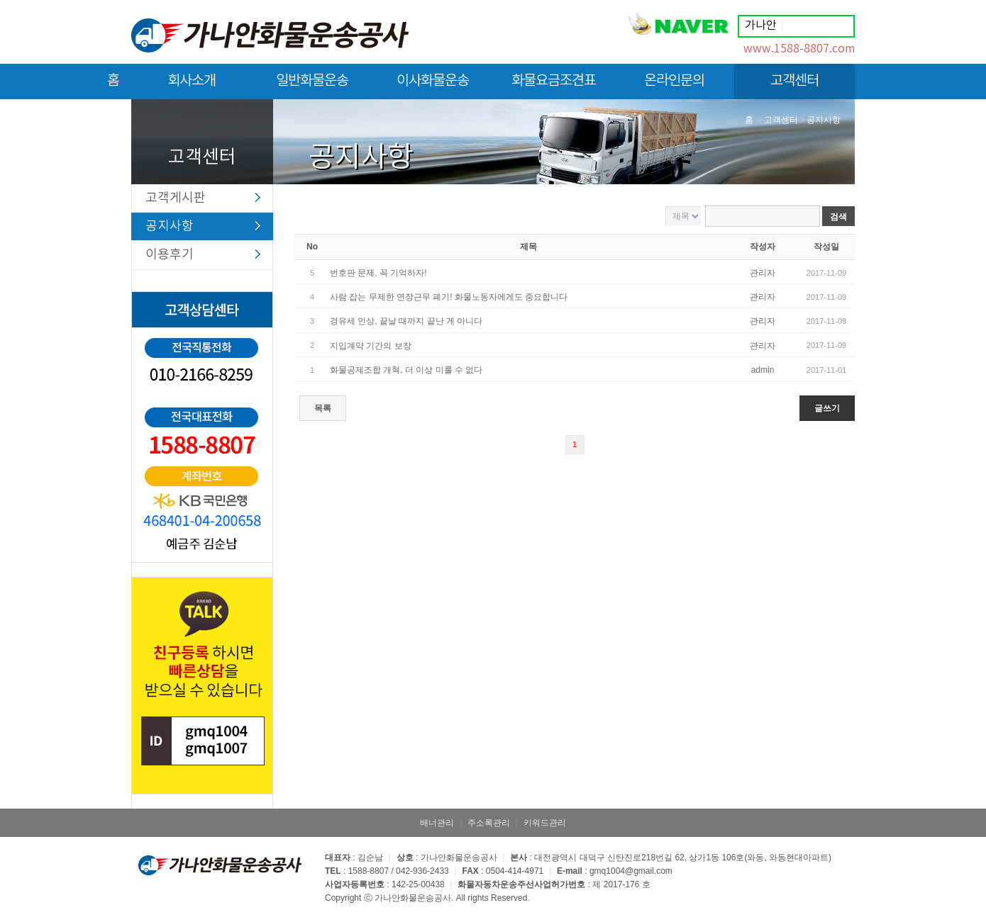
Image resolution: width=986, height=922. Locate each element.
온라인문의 (674, 86)
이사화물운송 (433, 86)
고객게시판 (175, 198)
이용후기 (169, 254)
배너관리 (437, 823)
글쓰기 (827, 408)
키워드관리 (545, 823)
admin (763, 370)
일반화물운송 (312, 86)
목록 (322, 408)
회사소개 (191, 86)
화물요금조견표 (553, 86)
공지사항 (169, 226)
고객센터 (794, 86)
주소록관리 (488, 823)
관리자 (762, 273)
